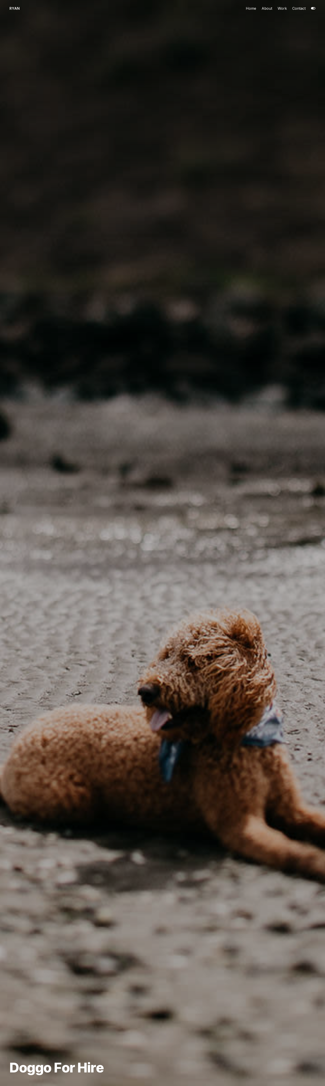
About (267, 8)
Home (251, 8)
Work (282, 8)
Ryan (14, 8)
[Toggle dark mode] (313, 8)
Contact (299, 8)
